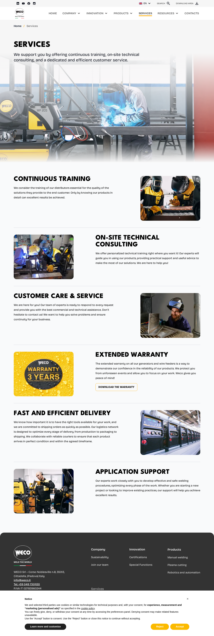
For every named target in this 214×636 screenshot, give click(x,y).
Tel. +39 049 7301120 (27, 587)
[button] (187, 599)
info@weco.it (22, 583)
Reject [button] (159, 626)
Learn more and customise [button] (45, 626)
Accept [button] (180, 626)
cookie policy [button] (87, 608)
